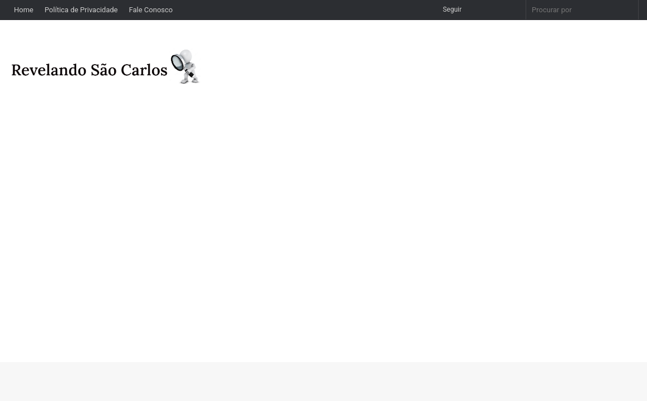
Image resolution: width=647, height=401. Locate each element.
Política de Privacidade (81, 10)
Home (23, 10)
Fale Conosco (151, 10)
